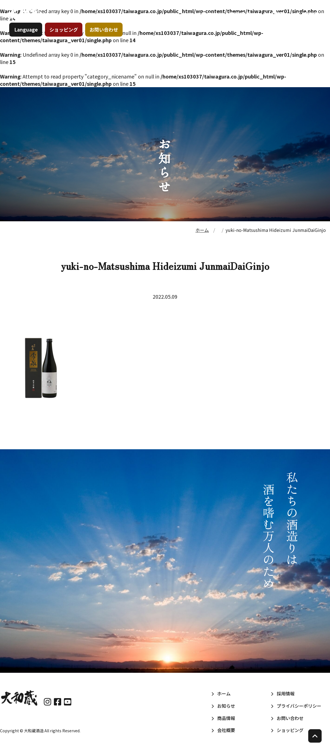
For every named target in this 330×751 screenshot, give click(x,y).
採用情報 (305, 19)
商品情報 (238, 19)
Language (28, 37)
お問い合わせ (106, 37)
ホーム (175, 19)
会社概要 (272, 19)
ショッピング (65, 37)
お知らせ (205, 19)
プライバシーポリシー (299, 705)
